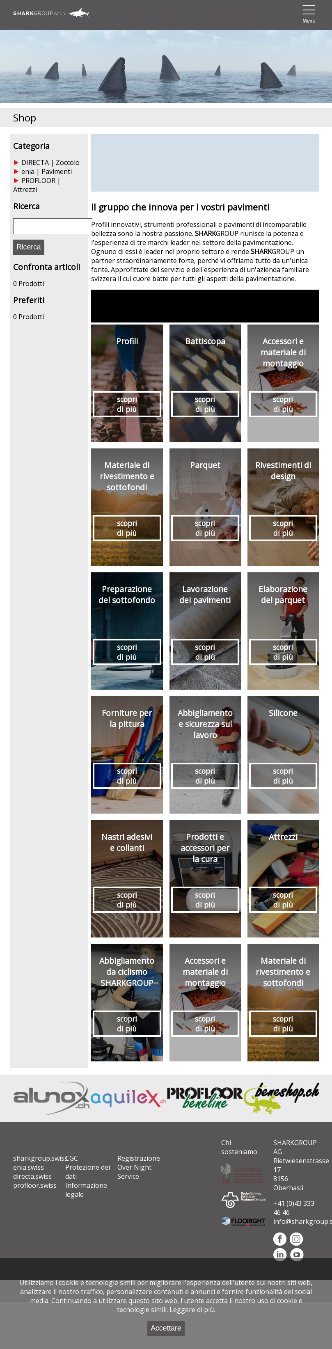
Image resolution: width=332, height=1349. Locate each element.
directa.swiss (32, 1176)
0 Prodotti (28, 283)
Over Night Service (134, 1172)
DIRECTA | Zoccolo (50, 162)
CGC (71, 1158)
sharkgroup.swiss (40, 1158)
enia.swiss (28, 1167)
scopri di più (127, 404)
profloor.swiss (35, 1185)
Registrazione (138, 1158)
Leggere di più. (192, 1309)
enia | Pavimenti (46, 171)
